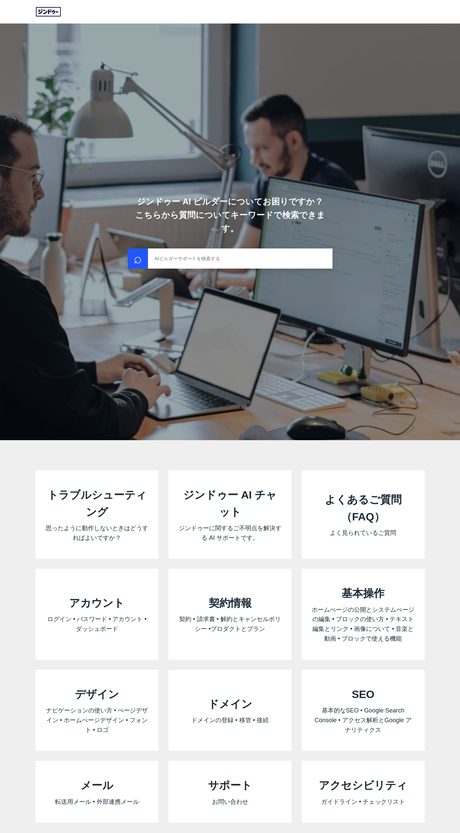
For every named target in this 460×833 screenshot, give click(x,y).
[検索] (230, 258)
